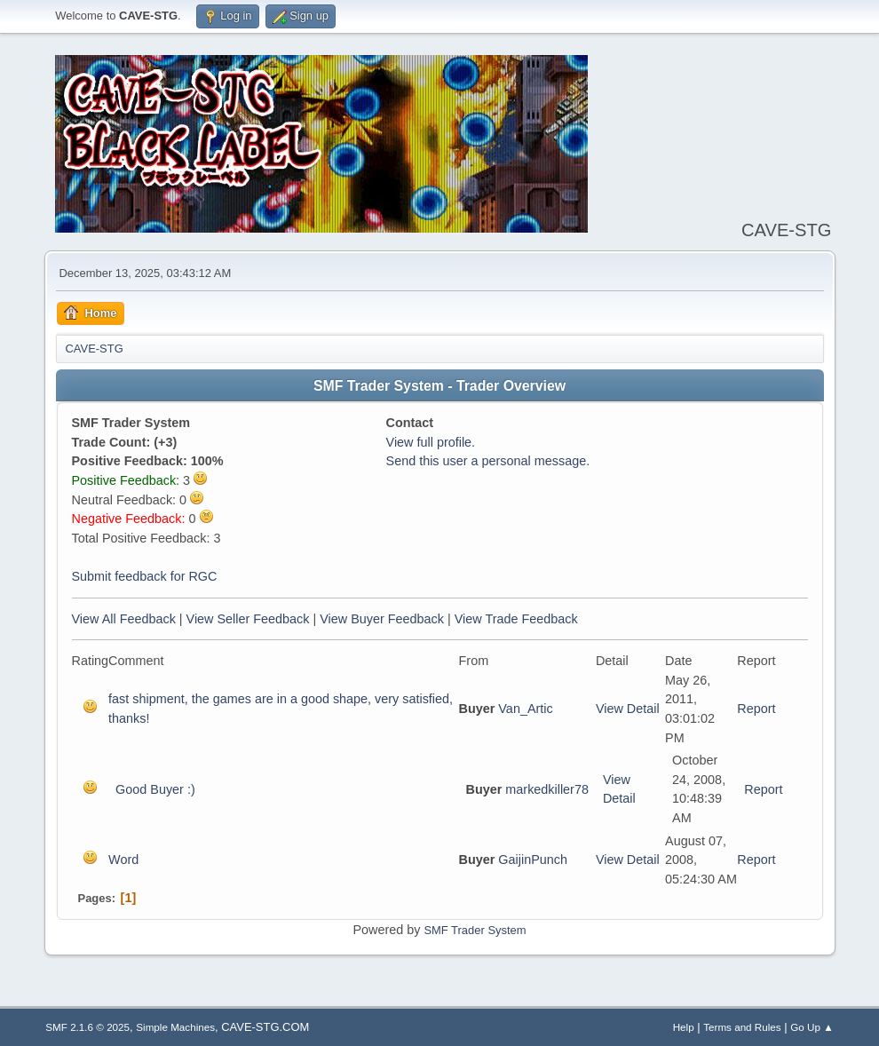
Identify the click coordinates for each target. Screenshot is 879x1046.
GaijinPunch (532, 859)
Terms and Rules (741, 1027)
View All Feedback (124, 619)
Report (756, 708)
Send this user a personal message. (488, 461)
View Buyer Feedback (382, 619)
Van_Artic (525, 708)
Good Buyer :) (155, 789)
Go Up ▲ (811, 1027)
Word (123, 859)
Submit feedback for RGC (145, 576)
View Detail (628, 708)
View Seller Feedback (248, 619)
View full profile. (431, 442)
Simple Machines (175, 1027)
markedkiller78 (547, 789)
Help (683, 1027)
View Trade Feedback (516, 619)
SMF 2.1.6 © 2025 (87, 1027)
